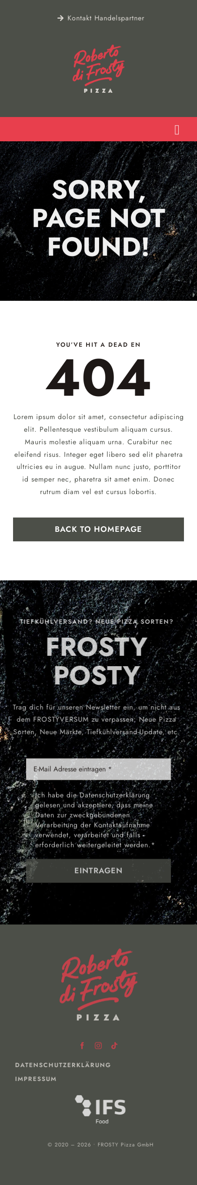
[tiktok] (114, 1043)
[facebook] (82, 1043)
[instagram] (98, 1043)
